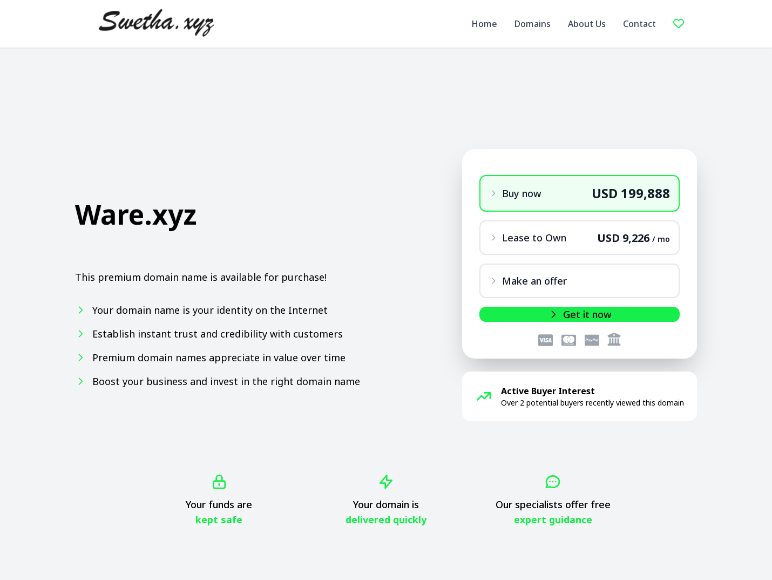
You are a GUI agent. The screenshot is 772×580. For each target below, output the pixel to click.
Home (484, 24)
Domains (532, 24)
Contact (639, 24)
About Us (587, 24)
